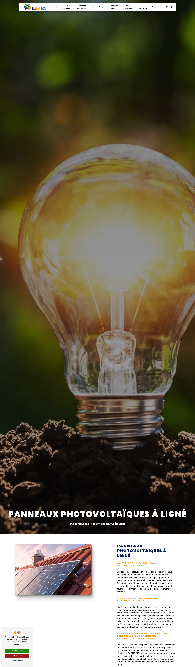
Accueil (54, 7)
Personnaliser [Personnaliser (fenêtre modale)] (17, 661)
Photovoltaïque (98, 7)
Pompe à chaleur (114, 7)
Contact (155, 7)
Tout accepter (17, 651)
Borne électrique (128, 7)
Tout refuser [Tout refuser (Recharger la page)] (16, 656)
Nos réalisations (142, 7)
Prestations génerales (81, 7)
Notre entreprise (66, 7)
